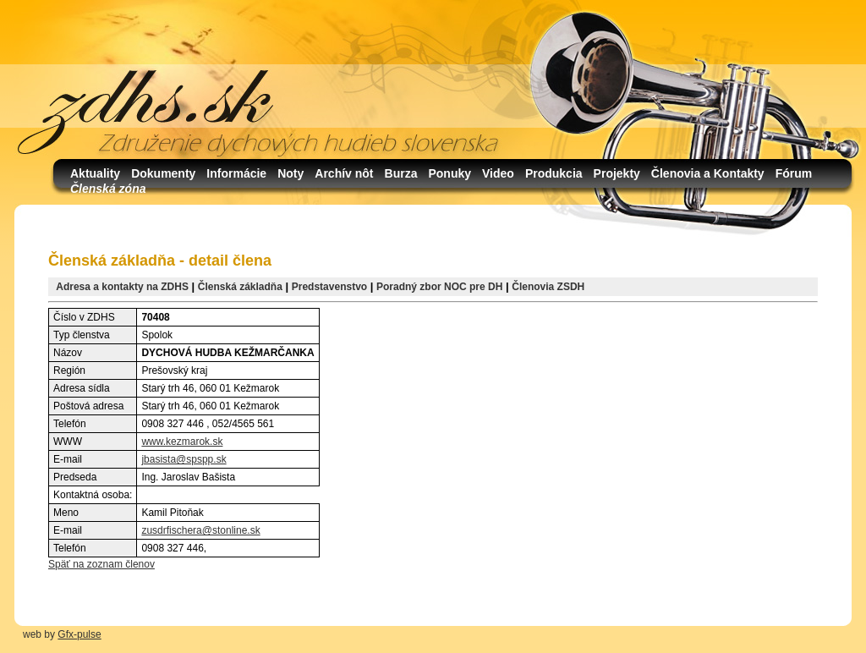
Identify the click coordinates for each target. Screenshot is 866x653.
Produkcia (554, 173)
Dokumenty (163, 173)
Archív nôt (344, 173)
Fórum (794, 173)
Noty (290, 173)
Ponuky (449, 173)
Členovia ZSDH (548, 287)
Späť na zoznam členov (101, 564)
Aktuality (95, 173)
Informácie (236, 173)
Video (498, 173)
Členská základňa (240, 287)
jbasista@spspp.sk (183, 459)
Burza (401, 173)
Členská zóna (107, 188)
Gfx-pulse (79, 634)
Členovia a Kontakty (708, 173)
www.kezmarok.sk (181, 441)
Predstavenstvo (329, 287)
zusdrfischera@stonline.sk (200, 530)
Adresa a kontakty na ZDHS (122, 287)
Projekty (617, 173)
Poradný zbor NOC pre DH (439, 287)
